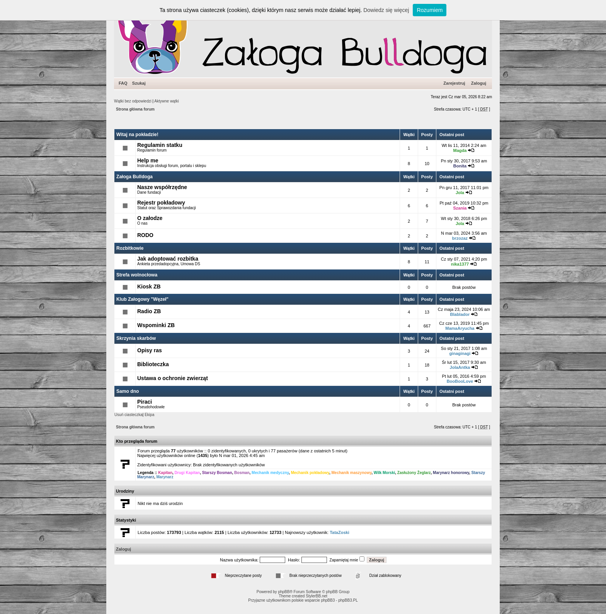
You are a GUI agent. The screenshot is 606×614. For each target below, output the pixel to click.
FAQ (123, 83)
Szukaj (139, 83)
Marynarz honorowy (451, 473)
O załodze (149, 218)
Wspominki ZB (156, 325)
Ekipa (149, 415)
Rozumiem (430, 10)
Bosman (241, 473)
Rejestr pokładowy (161, 203)
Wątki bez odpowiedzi (133, 101)
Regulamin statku (159, 145)
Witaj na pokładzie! (137, 134)
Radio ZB (149, 311)
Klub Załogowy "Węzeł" (142, 299)
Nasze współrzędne (162, 187)
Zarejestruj (454, 83)
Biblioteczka (153, 364)
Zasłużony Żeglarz (414, 473)
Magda (459, 150)
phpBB (283, 592)
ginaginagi (459, 353)
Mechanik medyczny (270, 473)
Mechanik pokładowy (310, 473)
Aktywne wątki (166, 101)
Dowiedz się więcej (386, 10)
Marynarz (164, 477)
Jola (460, 192)
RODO (145, 235)
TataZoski (339, 532)
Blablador (460, 314)
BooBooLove (460, 381)
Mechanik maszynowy (351, 473)
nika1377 (460, 264)
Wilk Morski (384, 473)
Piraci (144, 402)
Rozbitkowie (130, 248)
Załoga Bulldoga (134, 176)
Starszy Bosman (217, 473)
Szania (459, 208)
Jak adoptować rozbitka (167, 259)
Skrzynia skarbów (136, 338)
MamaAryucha (459, 328)
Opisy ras (149, 350)
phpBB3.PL (348, 600)
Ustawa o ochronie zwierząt (172, 378)
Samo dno (127, 391)
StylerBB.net (316, 596)
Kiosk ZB (149, 286)
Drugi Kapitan (187, 473)
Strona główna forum (135, 109)
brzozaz (460, 238)
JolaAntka (460, 367)
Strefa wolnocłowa (136, 275)
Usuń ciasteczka (128, 415)
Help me (147, 160)
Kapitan (165, 473)
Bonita (459, 166)
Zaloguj (478, 83)
